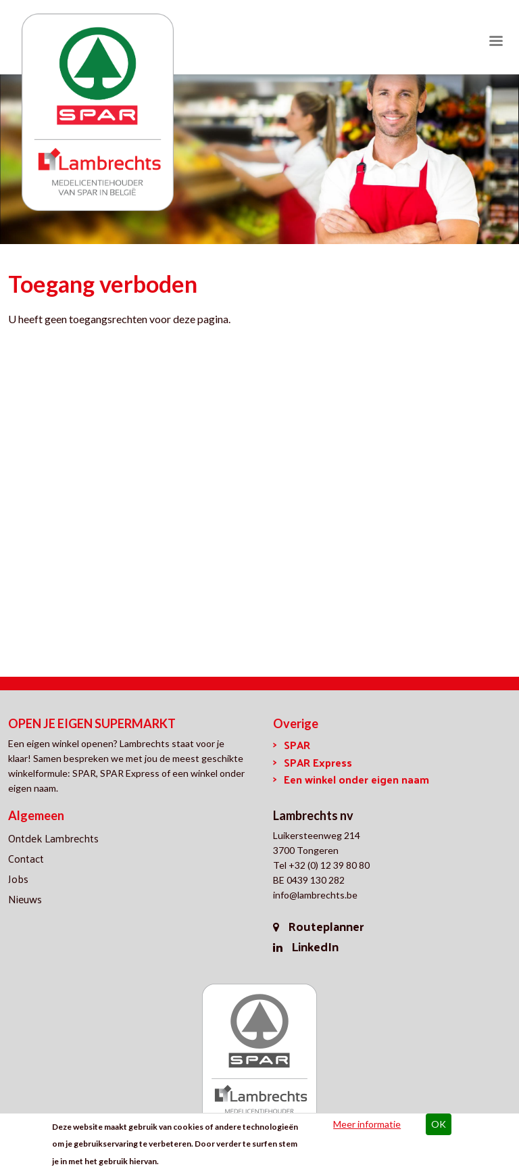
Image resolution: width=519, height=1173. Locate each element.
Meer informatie (367, 1125)
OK (438, 1125)
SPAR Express (318, 762)
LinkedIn (315, 946)
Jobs (18, 878)
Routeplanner (326, 926)
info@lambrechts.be (315, 895)
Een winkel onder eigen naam (356, 779)
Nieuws (25, 899)
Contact (26, 858)
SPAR (297, 745)
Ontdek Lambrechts (53, 838)
